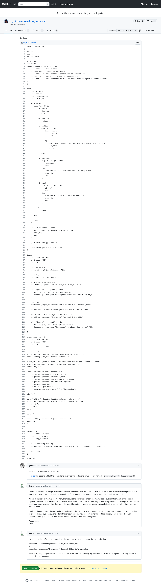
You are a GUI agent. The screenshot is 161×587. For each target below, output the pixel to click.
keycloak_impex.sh (35, 21)
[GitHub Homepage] (26, 580)
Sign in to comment (99, 568)
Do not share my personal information (122, 580)
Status (68, 580)
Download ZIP (150, 30)
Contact (90, 580)
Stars (38, 30)
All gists (54, 4)
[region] (80, 252)
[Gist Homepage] (9, 4)
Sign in (144, 4)
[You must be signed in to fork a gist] (151, 21)
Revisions (22, 30)
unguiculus (15, 21)
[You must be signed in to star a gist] (139, 21)
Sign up (154, 4)
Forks (52, 30)
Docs (84, 580)
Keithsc (32, 486)
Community (76, 580)
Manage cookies (101, 580)
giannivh (33, 465)
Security (61, 580)
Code (8, 30)
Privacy (53, 580)
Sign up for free (30, 568)
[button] (140, 30)
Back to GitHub (66, 4)
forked (32, 476)
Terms (47, 580)
